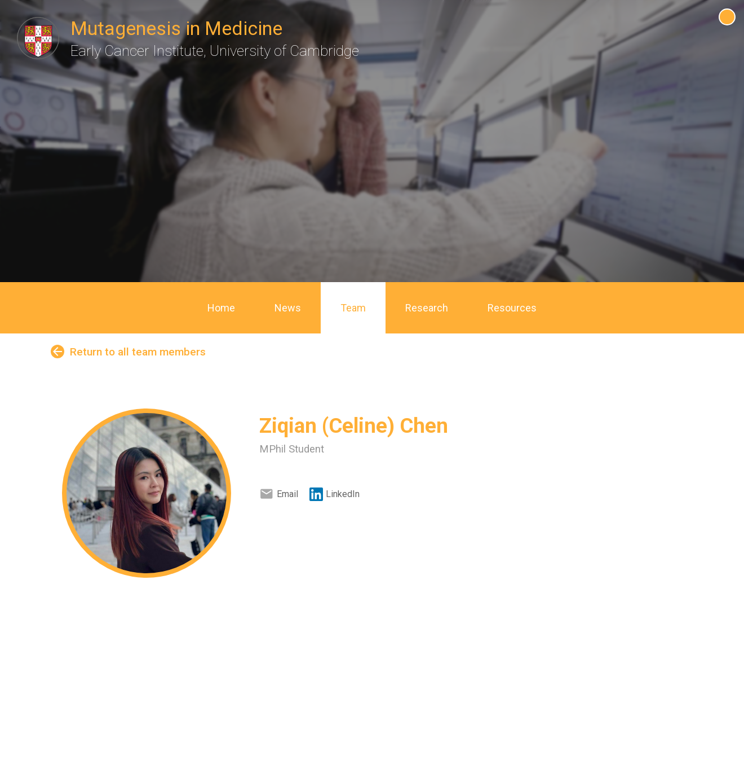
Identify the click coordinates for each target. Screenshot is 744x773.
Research (426, 308)
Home (221, 308)
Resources (512, 308)
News (287, 308)
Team (353, 308)
